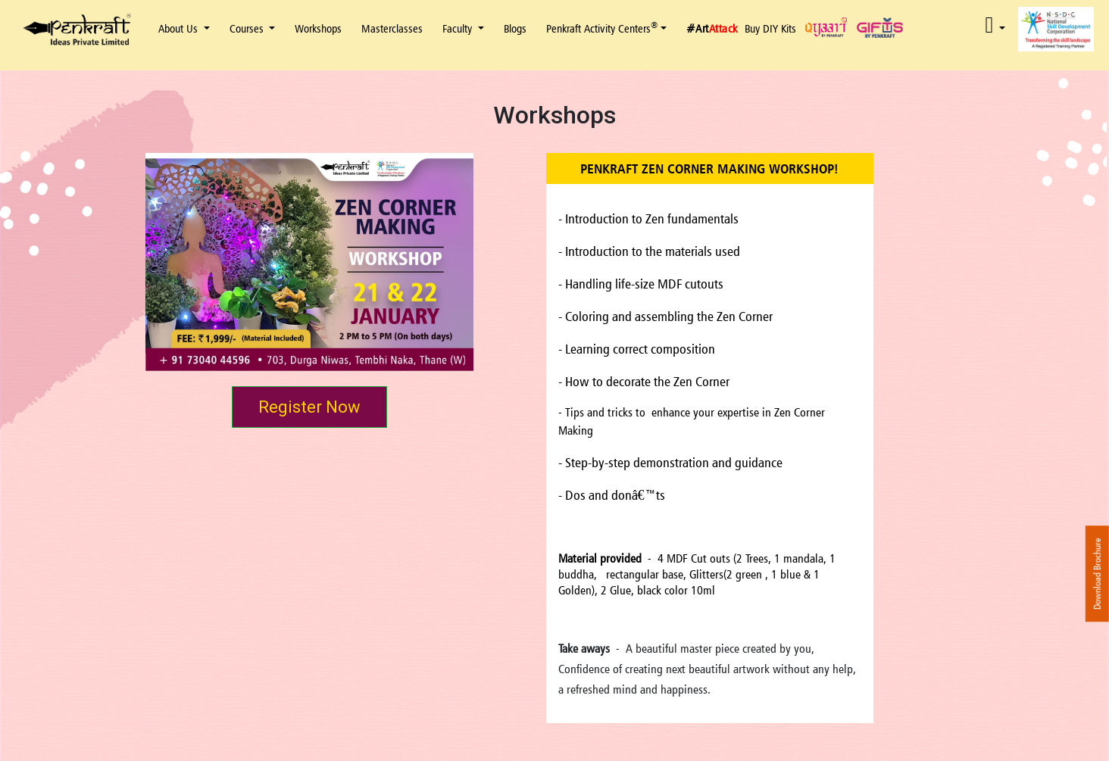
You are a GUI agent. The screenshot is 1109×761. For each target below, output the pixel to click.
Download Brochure (1097, 574)
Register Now (309, 407)
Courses (248, 28)
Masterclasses (392, 28)
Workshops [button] (318, 28)
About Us (179, 28)
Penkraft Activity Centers (602, 28)
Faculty (458, 28)
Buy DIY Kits (770, 28)
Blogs (515, 28)
